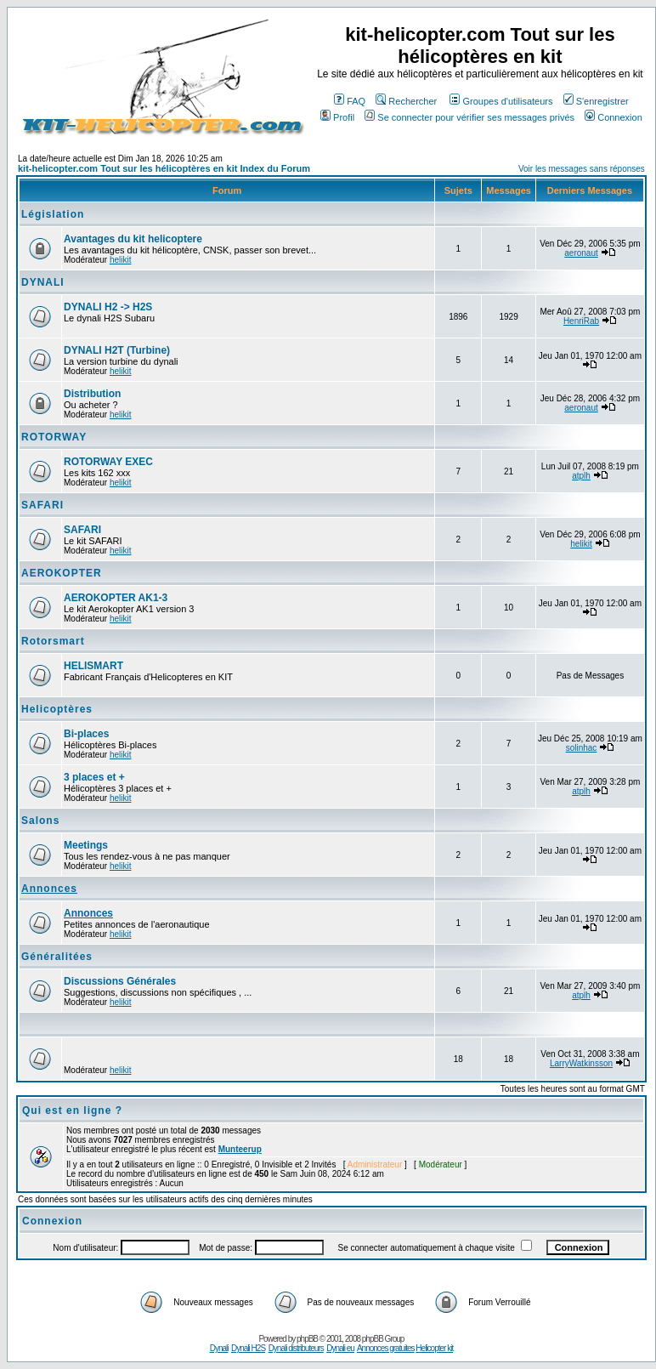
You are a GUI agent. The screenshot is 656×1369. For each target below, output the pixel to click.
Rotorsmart (53, 641)
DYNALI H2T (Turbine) (117, 350)
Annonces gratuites (386, 1348)
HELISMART (93, 666)
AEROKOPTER (61, 573)
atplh (581, 475)
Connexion (613, 117)
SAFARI (42, 505)
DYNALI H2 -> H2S (108, 307)
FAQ (349, 101)
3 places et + (94, 777)
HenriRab (581, 321)
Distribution (92, 394)
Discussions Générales (120, 981)
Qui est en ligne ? (72, 1110)
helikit (121, 259)
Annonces (49, 889)
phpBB (307, 1338)
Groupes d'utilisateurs (501, 101)
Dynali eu (340, 1348)
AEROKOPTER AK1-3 (115, 598)
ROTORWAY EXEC (108, 462)
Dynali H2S (248, 1348)
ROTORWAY (54, 437)
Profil (337, 117)
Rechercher (406, 101)
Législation (52, 214)
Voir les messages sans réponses (581, 168)
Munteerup (240, 1149)
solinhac (581, 748)
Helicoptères (57, 709)
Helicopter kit (434, 1348)
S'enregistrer (596, 101)
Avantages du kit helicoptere (133, 239)
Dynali (219, 1348)
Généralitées (57, 957)
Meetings (86, 845)
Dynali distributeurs (296, 1348)
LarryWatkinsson (581, 1063)
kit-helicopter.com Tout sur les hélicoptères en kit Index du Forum (164, 168)
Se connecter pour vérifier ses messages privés (469, 117)
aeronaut (580, 253)
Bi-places (86, 734)
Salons (40, 821)
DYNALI (43, 282)
